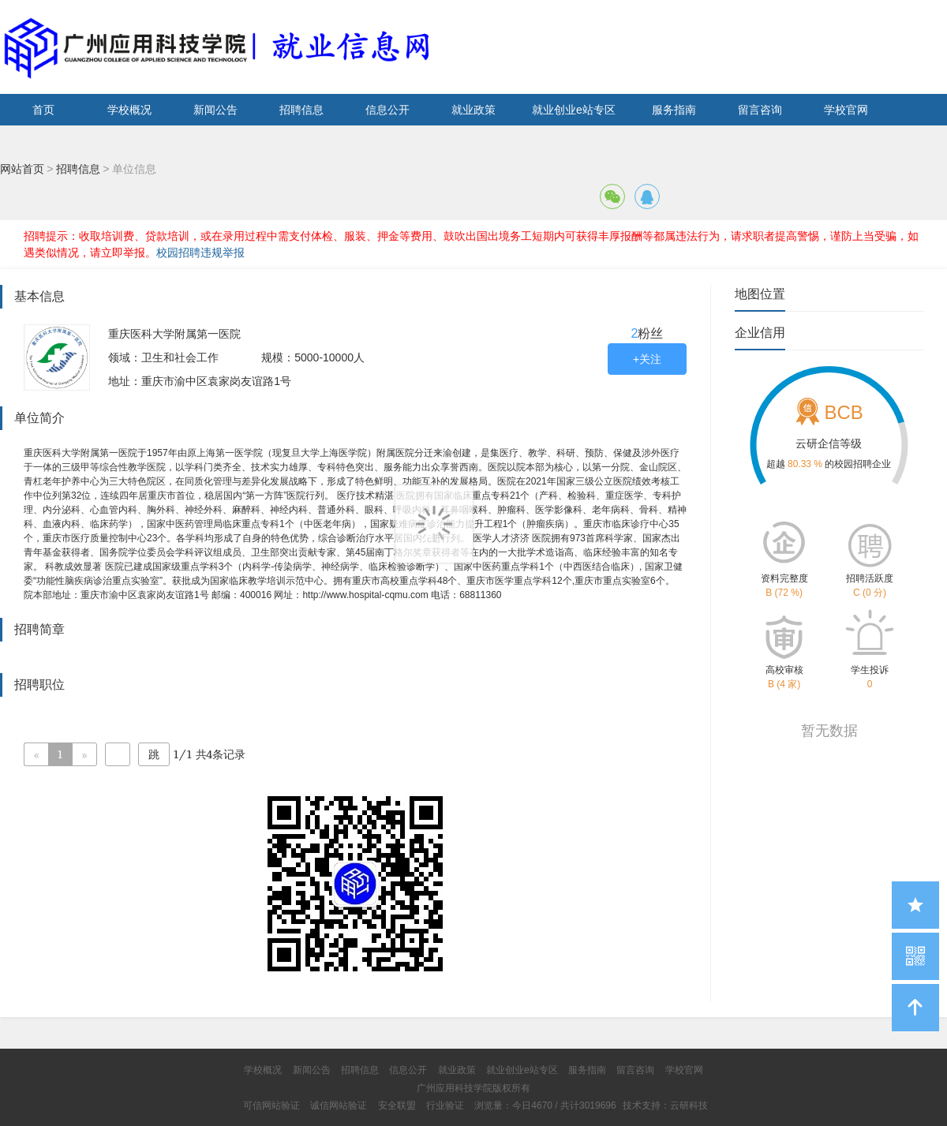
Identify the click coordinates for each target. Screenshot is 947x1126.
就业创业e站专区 (574, 109)
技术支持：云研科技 (665, 1105)
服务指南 (674, 109)
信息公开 (387, 109)
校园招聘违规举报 (200, 252)
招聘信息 (301, 109)
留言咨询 (760, 109)
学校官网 (846, 109)
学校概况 (129, 109)
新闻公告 (215, 109)
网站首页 (22, 169)
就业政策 (473, 109)
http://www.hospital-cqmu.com (365, 594)
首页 (43, 109)
